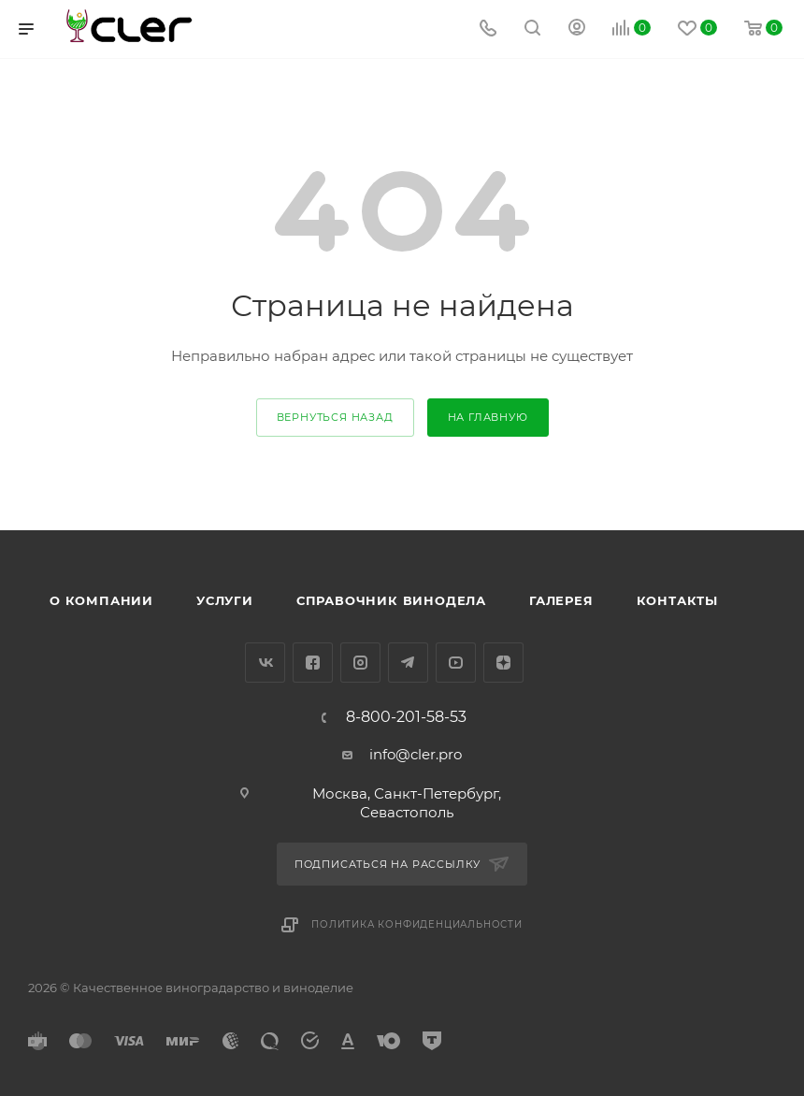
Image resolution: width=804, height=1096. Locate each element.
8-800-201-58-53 (406, 717)
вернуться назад (335, 417)
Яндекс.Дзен (503, 662)
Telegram (408, 662)
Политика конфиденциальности (417, 924)
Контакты (677, 600)
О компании (101, 600)
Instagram (360, 662)
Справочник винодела (391, 600)
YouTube (456, 662)
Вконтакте (265, 662)
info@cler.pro (415, 754)
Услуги (224, 600)
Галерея (561, 600)
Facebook (313, 662)
